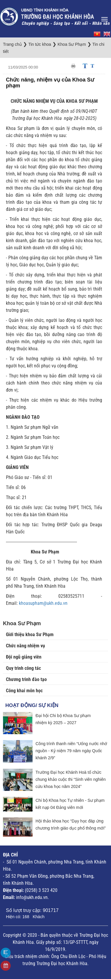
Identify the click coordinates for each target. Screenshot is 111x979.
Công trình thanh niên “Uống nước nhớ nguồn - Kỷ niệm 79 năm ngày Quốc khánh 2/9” (71, 750)
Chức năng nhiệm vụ (25, 646)
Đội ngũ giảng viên (23, 657)
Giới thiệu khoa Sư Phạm (30, 634)
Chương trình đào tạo (26, 679)
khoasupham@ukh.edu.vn (43, 603)
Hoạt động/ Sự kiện (31, 705)
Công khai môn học (24, 690)
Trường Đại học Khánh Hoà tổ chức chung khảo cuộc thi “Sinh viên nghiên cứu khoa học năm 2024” (71, 779)
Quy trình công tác (23, 668)
